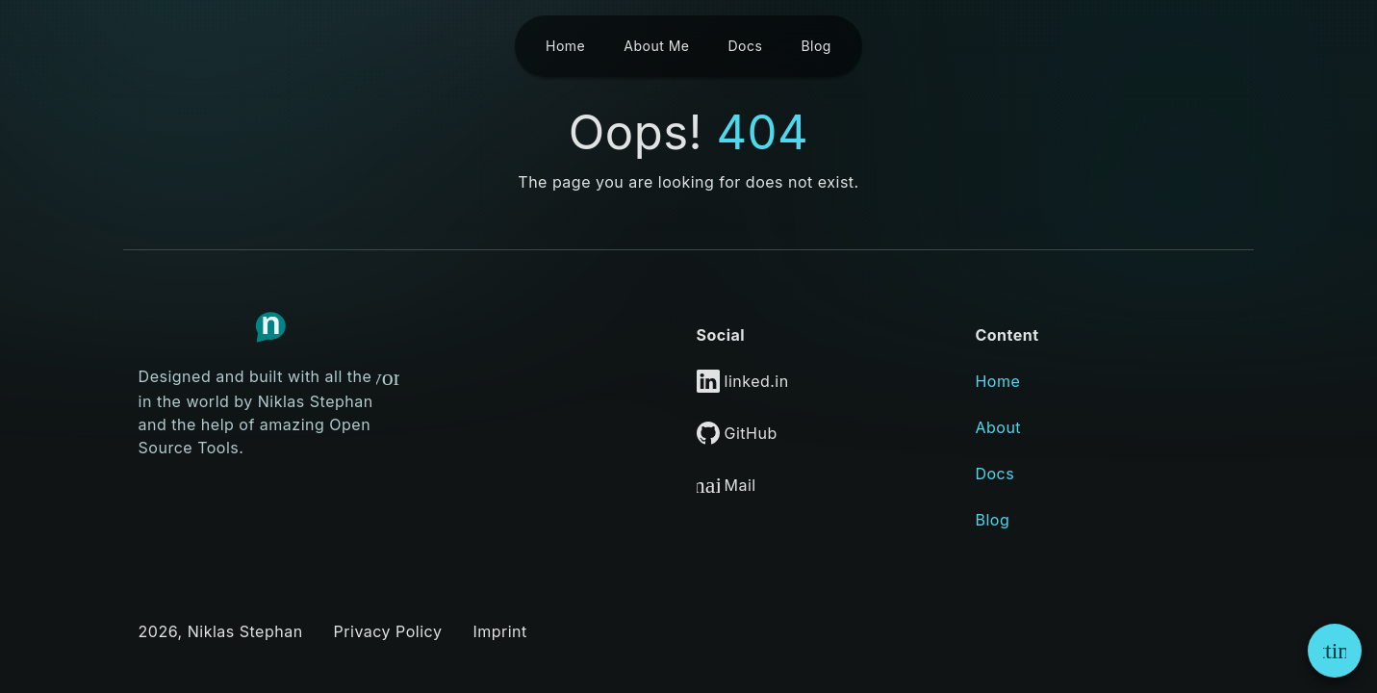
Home (997, 381)
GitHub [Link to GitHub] (737, 433)
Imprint (499, 631)
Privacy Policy (388, 631)
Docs (994, 473)
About (998, 427)
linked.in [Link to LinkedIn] (743, 381)
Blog (992, 519)
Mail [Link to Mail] (726, 485)
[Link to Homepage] (270, 327)
